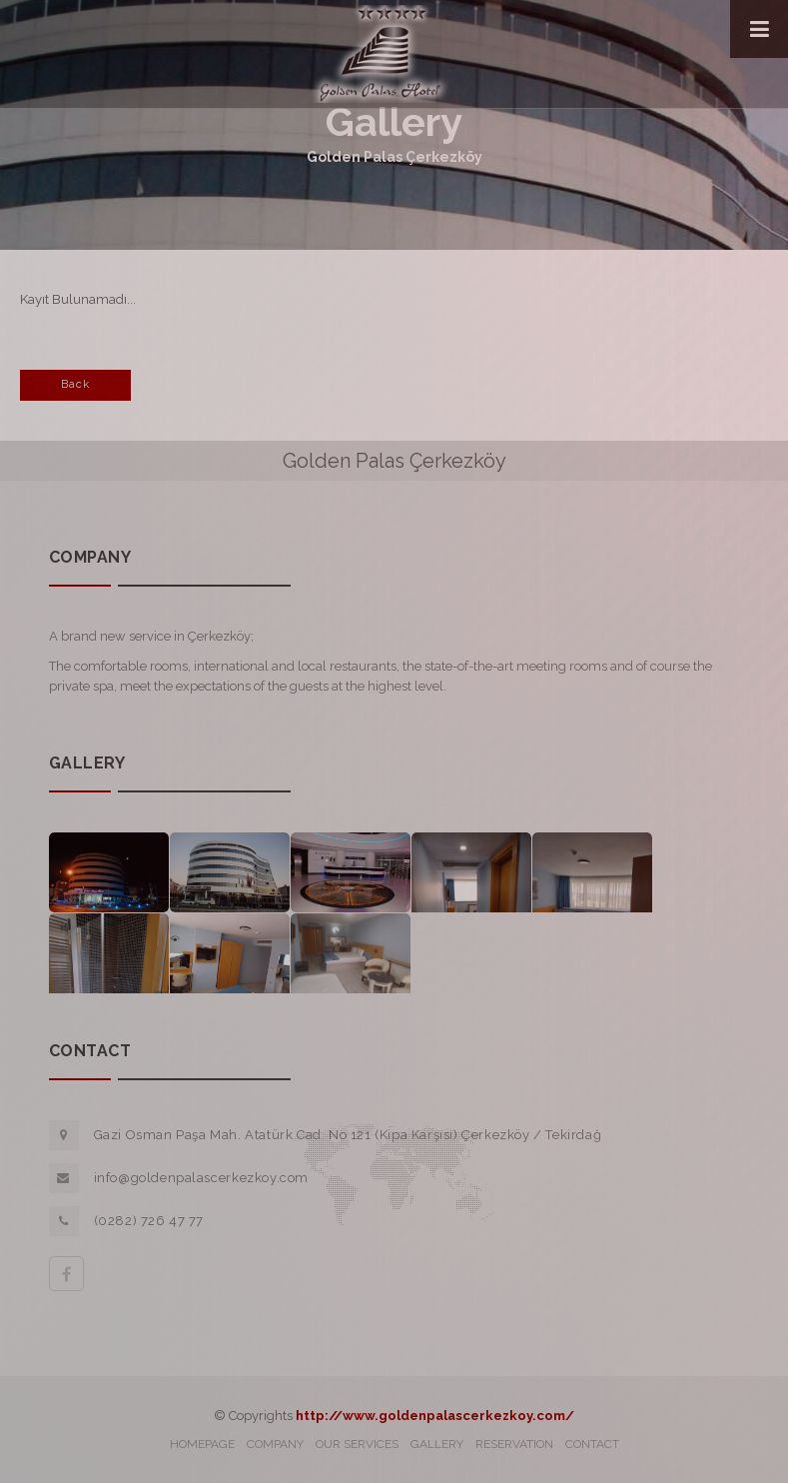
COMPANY (275, 1444)
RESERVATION (514, 1444)
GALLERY (436, 1444)
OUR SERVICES (357, 1444)
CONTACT (592, 1444)
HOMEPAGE (202, 1444)
